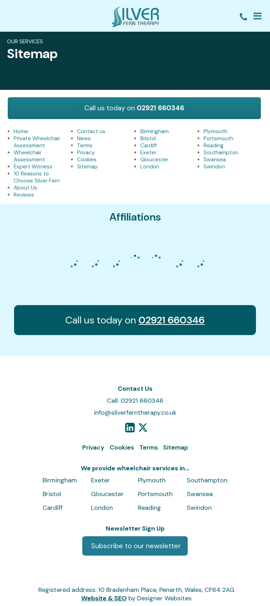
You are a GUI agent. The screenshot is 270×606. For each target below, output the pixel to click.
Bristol (148, 138)
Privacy (86, 152)
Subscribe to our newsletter (136, 545)
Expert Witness (33, 166)
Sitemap (87, 166)
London (149, 166)
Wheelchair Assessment (29, 156)
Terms (84, 145)
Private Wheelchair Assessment (37, 142)
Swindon (214, 166)
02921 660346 (160, 108)
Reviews (24, 194)
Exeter (148, 152)
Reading (214, 145)
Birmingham (154, 131)
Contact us (91, 131)
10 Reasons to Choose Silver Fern (37, 177)
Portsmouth (218, 138)
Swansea (215, 159)
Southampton (221, 152)
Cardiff (148, 145)
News (84, 138)
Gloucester (154, 159)
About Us (25, 187)
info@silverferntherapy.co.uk (135, 412)
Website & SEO (104, 598)
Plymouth (215, 131)
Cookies (87, 159)
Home (21, 131)
